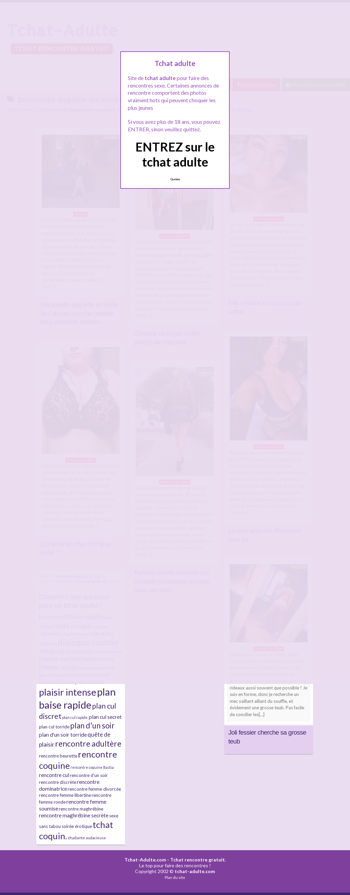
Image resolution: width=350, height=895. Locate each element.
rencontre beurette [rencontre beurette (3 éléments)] (58, 756)
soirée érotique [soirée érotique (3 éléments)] (77, 826)
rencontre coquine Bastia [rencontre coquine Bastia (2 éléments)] (92, 767)
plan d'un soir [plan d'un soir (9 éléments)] (92, 725)
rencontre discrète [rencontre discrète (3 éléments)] (57, 782)
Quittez (175, 179)
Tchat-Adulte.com (145, 860)
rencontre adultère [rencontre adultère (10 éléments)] (88, 743)
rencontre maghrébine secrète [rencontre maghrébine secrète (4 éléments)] (73, 815)
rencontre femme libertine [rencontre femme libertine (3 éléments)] (65, 795)
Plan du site (175, 877)
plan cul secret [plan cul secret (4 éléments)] (105, 717)
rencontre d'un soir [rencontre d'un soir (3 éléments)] (89, 775)
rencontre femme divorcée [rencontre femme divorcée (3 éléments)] (94, 789)
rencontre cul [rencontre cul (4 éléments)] (54, 775)
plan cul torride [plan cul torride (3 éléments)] (54, 726)
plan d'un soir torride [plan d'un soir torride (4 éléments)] (63, 735)
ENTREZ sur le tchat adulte (175, 154)
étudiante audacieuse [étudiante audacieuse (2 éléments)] (87, 837)
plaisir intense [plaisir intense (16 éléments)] (67, 692)
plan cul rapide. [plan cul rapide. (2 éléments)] (75, 717)
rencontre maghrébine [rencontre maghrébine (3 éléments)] (81, 809)
